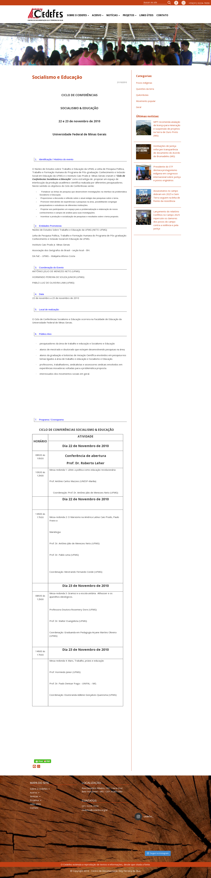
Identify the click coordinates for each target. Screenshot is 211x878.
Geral (138, 107)
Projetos (129, 15)
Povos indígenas (144, 82)
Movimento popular (146, 101)
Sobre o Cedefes (78, 15)
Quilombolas (142, 95)
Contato (162, 15)
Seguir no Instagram (158, 853)
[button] (170, 2)
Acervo (97, 15)
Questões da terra (145, 88)
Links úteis (146, 15)
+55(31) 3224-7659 (199, 3)
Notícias (113, 15)
